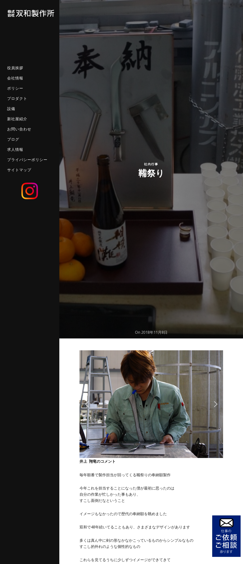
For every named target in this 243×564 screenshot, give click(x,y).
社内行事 (151, 164)
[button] (87, 404)
